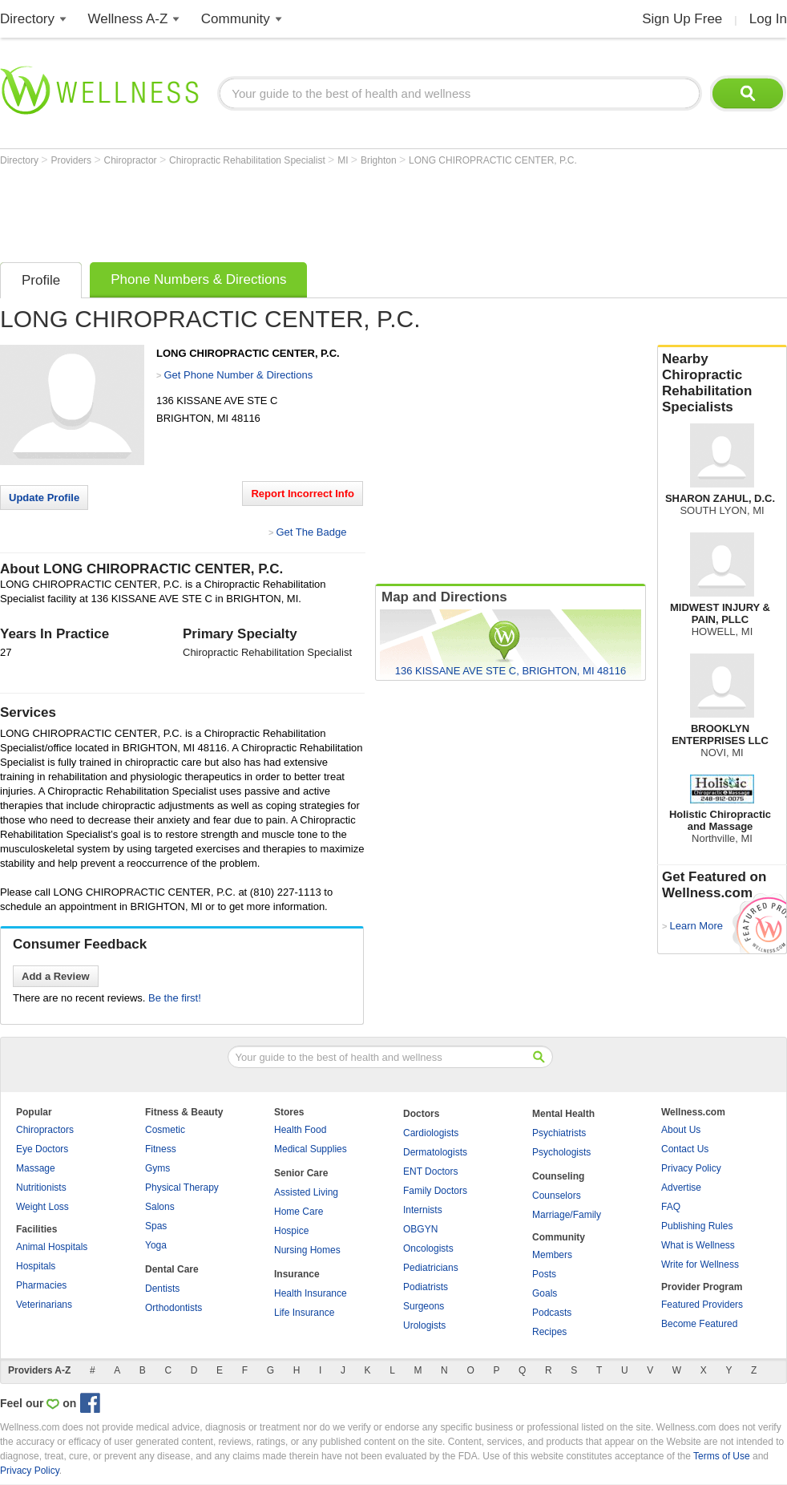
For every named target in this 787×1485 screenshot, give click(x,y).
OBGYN (420, 1229)
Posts (544, 1274)
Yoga (156, 1245)
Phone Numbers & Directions (198, 279)
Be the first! (174, 998)
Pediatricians (430, 1267)
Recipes (549, 1331)
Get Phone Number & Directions (238, 375)
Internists (422, 1210)
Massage (35, 1168)
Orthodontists (173, 1307)
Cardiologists (430, 1133)
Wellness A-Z (128, 18)
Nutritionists (41, 1187)
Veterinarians (44, 1304)
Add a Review (56, 976)
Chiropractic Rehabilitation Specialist (248, 160)
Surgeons (423, 1306)
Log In (768, 18)
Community (235, 18)
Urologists (424, 1325)
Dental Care (172, 1269)
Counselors (556, 1195)
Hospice (291, 1230)
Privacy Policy (691, 1168)
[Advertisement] (291, 210)
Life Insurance (304, 1312)
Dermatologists (435, 1152)
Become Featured (699, 1323)
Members (552, 1254)
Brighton (380, 160)
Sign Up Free (682, 18)
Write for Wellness (700, 1264)
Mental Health (563, 1113)
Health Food (300, 1129)
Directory (27, 18)
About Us (680, 1129)
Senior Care (301, 1173)
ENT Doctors (430, 1171)
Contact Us (684, 1149)
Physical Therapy (182, 1187)
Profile (41, 280)
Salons (160, 1206)
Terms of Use (721, 1456)
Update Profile (44, 498)
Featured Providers (702, 1304)
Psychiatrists (559, 1133)
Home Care (298, 1211)
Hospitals (35, 1266)
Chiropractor (131, 160)
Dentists (162, 1288)
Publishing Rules (697, 1226)
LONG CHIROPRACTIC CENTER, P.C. (493, 160)
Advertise (681, 1187)
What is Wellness (698, 1245)
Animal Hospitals (51, 1246)
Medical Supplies (310, 1149)
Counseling (558, 1176)
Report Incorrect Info (302, 494)
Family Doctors (435, 1190)
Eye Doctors (42, 1149)
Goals (544, 1293)
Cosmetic (165, 1129)
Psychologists (561, 1152)
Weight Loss (42, 1206)
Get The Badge (311, 532)
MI (344, 160)
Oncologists (428, 1248)
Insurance (297, 1274)
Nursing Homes (307, 1250)
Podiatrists (425, 1287)
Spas (156, 1226)
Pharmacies (41, 1285)
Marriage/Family (566, 1214)
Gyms (157, 1168)
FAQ (670, 1206)
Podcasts (551, 1312)
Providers (72, 160)
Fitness (160, 1149)
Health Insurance (310, 1293)
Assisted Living (306, 1192)
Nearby (722, 383)
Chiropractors (45, 1129)
